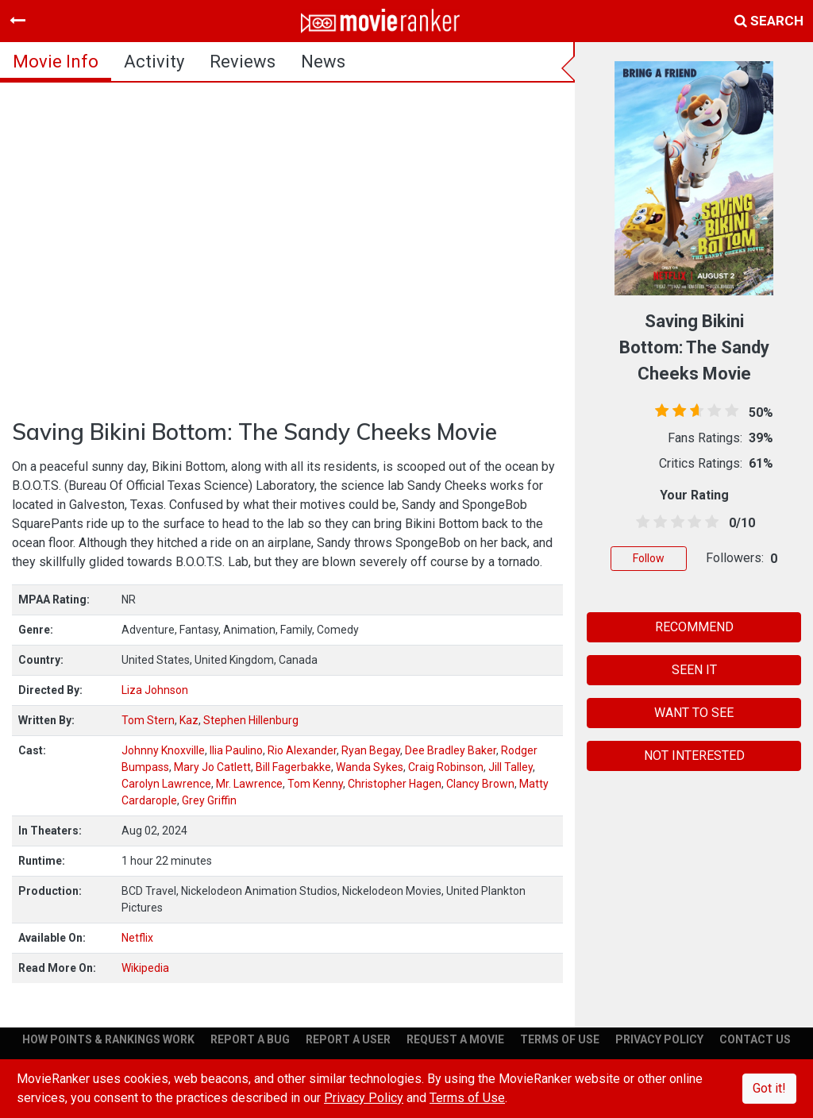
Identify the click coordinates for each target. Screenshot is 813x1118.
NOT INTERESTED (694, 755)
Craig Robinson (446, 767)
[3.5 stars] (691, 522)
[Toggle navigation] (17, 21)
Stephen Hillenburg (251, 720)
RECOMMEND (694, 626)
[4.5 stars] (709, 522)
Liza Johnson (154, 690)
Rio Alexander (302, 750)
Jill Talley (510, 767)
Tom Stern (148, 720)
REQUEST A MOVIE (455, 1039)
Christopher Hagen (394, 783)
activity (154, 61)
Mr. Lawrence (249, 783)
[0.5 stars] (639, 522)
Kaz (188, 720)
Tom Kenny (315, 783)
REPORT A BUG (250, 1039)
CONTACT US (755, 1039)
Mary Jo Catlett (212, 767)
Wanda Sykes (369, 767)
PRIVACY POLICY (659, 1039)
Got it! (769, 1088)
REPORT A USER (348, 1039)
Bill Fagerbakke (293, 767)
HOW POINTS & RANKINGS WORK (108, 1039)
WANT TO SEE (694, 712)
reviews (242, 61)
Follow (649, 558)
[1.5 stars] (657, 522)
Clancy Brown (480, 783)
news (323, 61)
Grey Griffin (209, 800)
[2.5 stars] (674, 522)
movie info (55, 61)
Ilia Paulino (236, 750)
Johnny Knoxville (163, 750)
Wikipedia (145, 968)
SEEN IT (694, 669)
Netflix (137, 937)
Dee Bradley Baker (450, 750)
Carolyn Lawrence (166, 783)
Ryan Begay (370, 750)
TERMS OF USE (559, 1039)
